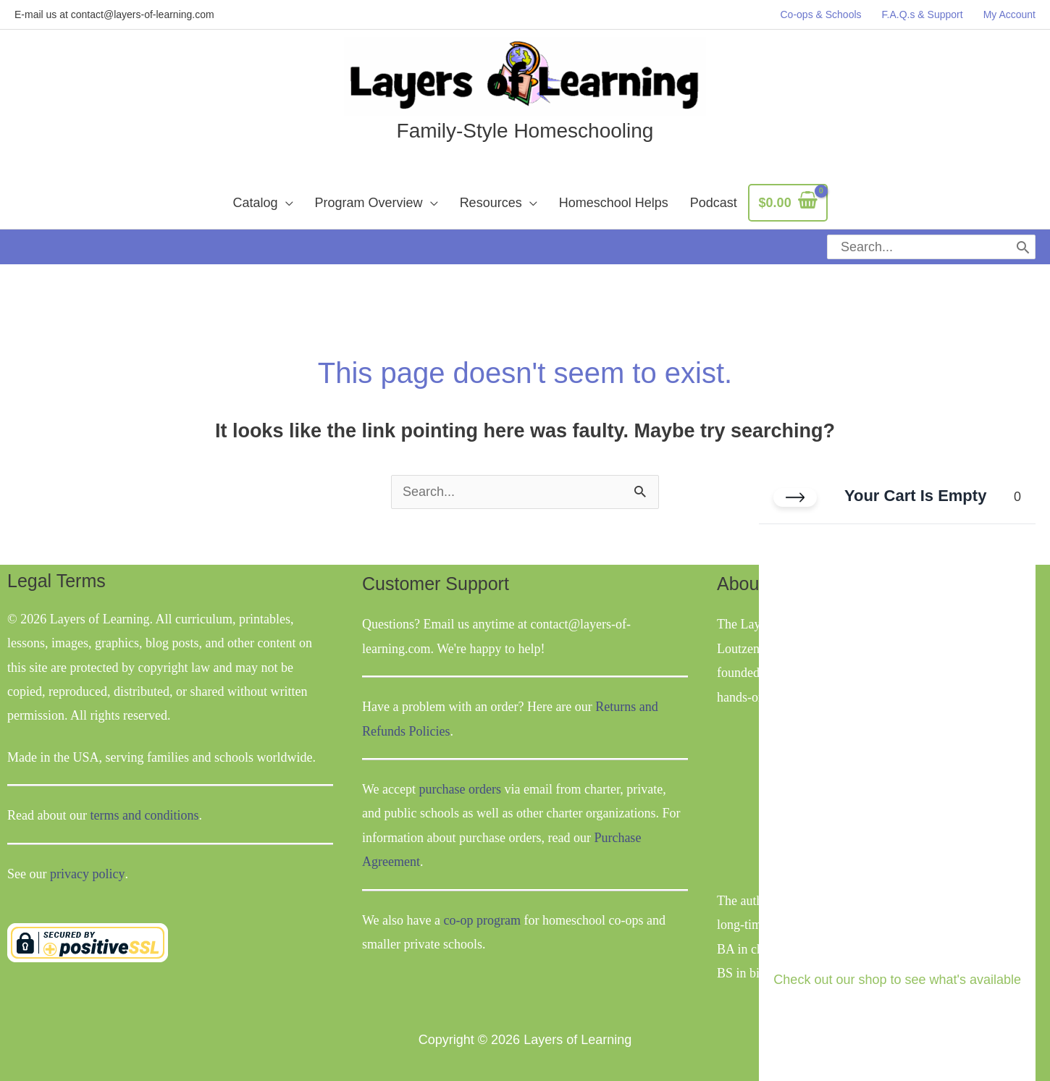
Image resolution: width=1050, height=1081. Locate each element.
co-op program (482, 914)
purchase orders (460, 783)
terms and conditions (144, 810)
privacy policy (87, 868)
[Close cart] (795, 497)
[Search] (1023, 244)
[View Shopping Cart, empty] (788, 203)
